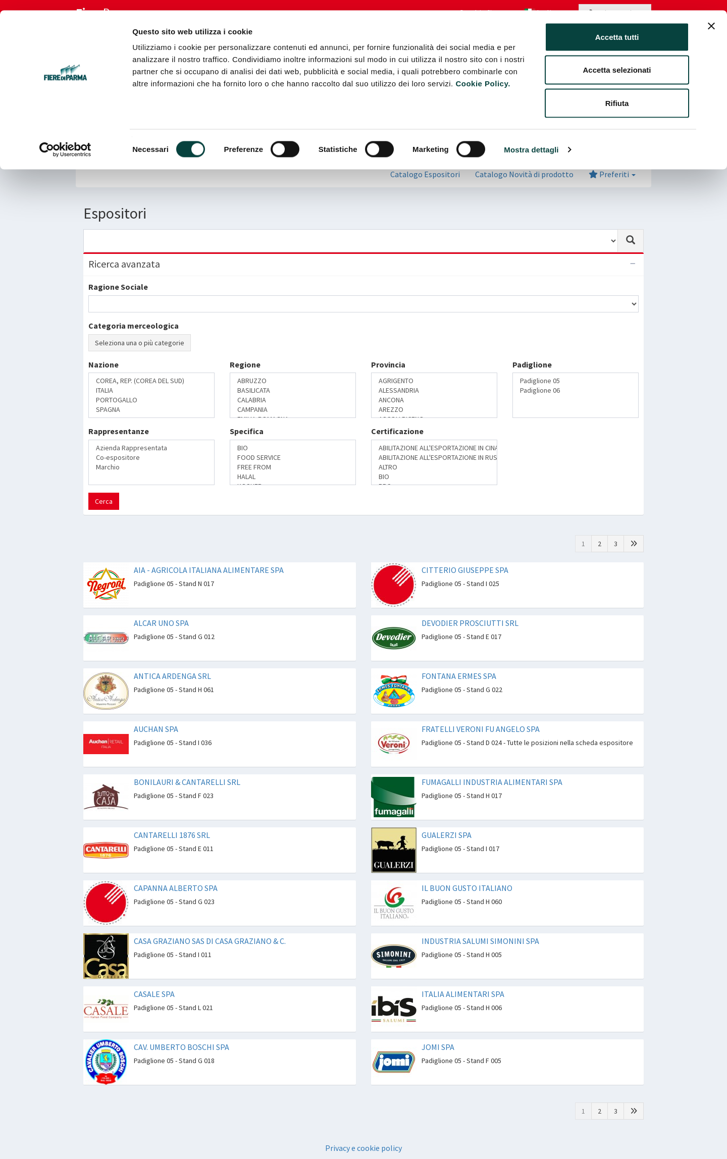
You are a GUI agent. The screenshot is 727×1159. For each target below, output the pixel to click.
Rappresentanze (118, 431)
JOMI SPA (438, 1047)
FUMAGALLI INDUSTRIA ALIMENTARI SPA (492, 782)
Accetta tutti (617, 26)
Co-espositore (151, 457)
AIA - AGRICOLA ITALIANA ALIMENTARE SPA (209, 570)
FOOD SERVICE (292, 457)
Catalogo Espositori (425, 174)
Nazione (103, 364)
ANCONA (434, 400)
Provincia (388, 364)
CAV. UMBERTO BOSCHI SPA (181, 1047)
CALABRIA (292, 400)
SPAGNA (151, 409)
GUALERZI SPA (447, 835)
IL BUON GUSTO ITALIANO (467, 888)
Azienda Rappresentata (151, 448)
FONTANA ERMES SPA (459, 676)
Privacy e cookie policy (363, 1148)
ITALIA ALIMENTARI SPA (463, 994)
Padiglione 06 (575, 390)
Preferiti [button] (612, 174)
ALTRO (434, 467)
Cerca (104, 501)
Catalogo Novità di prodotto (524, 174)
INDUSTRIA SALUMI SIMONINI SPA (480, 941)
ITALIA (151, 390)
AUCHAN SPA (156, 729)
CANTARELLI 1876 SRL (172, 835)
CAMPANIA (292, 409)
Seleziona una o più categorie (139, 342)
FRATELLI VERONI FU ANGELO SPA (481, 729)
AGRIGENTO (434, 381)
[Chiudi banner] (711, 15)
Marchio (151, 467)
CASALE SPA (154, 994)
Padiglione (532, 364)
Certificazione (397, 431)
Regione (245, 364)
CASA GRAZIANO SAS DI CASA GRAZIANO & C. (210, 941)
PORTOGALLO (151, 400)
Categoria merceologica (133, 326)
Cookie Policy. (482, 73)
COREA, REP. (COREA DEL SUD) (151, 381)
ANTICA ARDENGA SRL (172, 676)
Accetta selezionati (617, 60)
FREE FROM (292, 467)
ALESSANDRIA (434, 390)
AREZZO (434, 409)
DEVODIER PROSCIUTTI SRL (470, 623)
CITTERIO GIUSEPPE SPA (465, 570)
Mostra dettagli (531, 139)
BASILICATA (292, 390)
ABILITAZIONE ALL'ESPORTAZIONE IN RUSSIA (434, 457)
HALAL (292, 477)
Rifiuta (617, 92)
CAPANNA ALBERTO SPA (176, 888)
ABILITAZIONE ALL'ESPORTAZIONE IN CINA (434, 448)
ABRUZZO (292, 381)
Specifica (247, 431)
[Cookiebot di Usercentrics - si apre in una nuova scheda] (65, 139)
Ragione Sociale (118, 287)
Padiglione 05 (575, 381)
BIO (292, 448)
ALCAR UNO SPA (161, 623)
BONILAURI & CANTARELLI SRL (187, 782)
